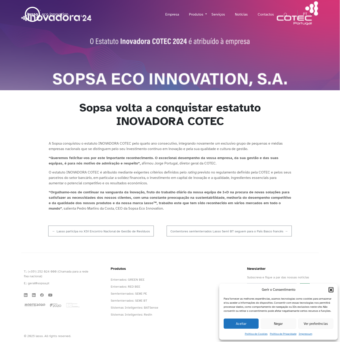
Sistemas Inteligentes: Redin (131, 315)
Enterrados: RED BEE (125, 287)
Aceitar (241, 324)
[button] (331, 289)
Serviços (218, 14)
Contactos (266, 14)
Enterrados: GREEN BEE (128, 280)
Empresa (172, 14)
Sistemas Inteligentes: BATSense (134, 308)
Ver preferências (316, 324)
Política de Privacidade (283, 333)
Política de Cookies (256, 333)
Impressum (305, 333)
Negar (278, 324)
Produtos (196, 14)
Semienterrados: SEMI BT (129, 301)
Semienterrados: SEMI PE (129, 294)
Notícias (241, 14)
